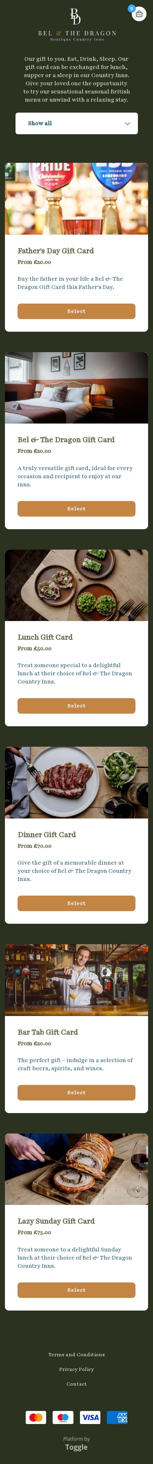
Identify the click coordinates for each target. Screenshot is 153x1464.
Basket (139, 14)
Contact (77, 1384)
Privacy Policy (76, 1369)
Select (76, 311)
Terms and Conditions (77, 1354)
